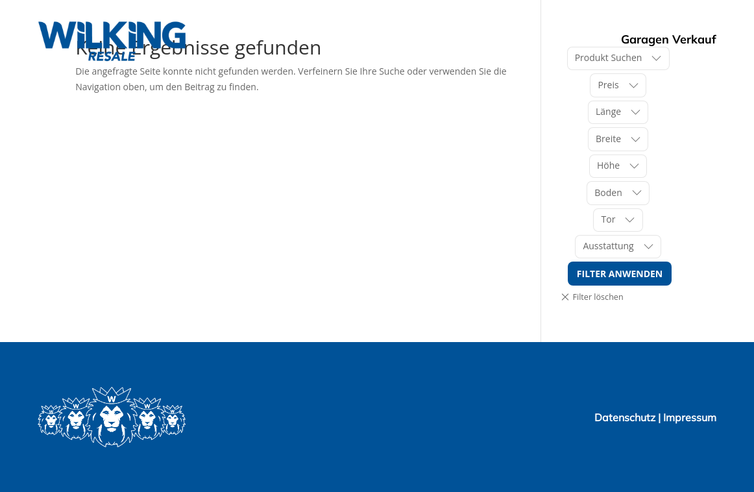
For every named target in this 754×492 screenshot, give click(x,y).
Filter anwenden (620, 273)
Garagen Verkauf (668, 39)
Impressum (689, 417)
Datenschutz (626, 417)
